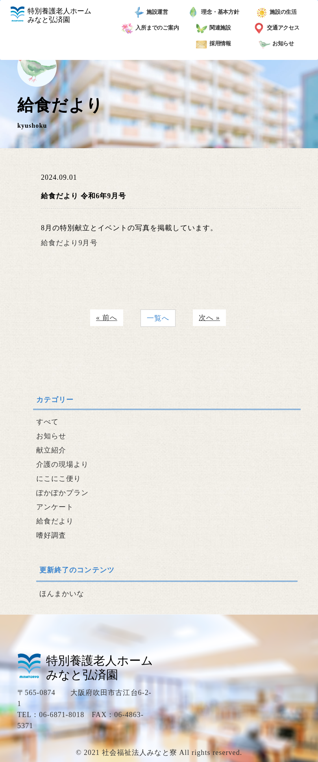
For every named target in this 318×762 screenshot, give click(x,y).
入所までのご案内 (150, 28)
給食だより (55, 521)
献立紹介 (51, 450)
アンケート (55, 507)
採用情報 (213, 44)
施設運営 (150, 13)
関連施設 (213, 28)
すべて (47, 422)
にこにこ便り (58, 479)
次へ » (209, 318)
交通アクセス (276, 28)
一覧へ (158, 318)
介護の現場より (62, 464)
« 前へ (106, 318)
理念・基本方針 (213, 13)
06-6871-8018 (61, 715)
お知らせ (276, 44)
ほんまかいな (61, 594)
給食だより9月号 (69, 243)
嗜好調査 (51, 535)
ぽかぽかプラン (62, 493)
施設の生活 (276, 13)
